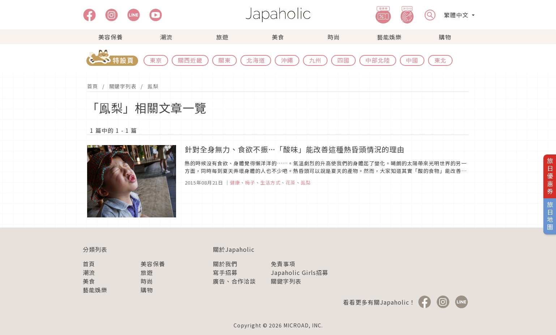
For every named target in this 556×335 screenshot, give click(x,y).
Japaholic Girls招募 (299, 272)
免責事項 (283, 263)
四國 (343, 60)
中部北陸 (377, 60)
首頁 (92, 86)
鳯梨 (152, 86)
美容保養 (110, 37)
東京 (156, 60)
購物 (445, 37)
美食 (278, 37)
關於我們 (225, 263)
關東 (224, 60)
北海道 (256, 60)
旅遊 (222, 37)
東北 (440, 60)
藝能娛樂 (389, 37)
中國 (412, 60)
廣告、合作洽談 (234, 281)
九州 (315, 60)
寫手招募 (225, 272)
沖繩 (287, 60)
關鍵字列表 (122, 86)
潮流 (166, 37)
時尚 (334, 37)
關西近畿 (190, 60)
